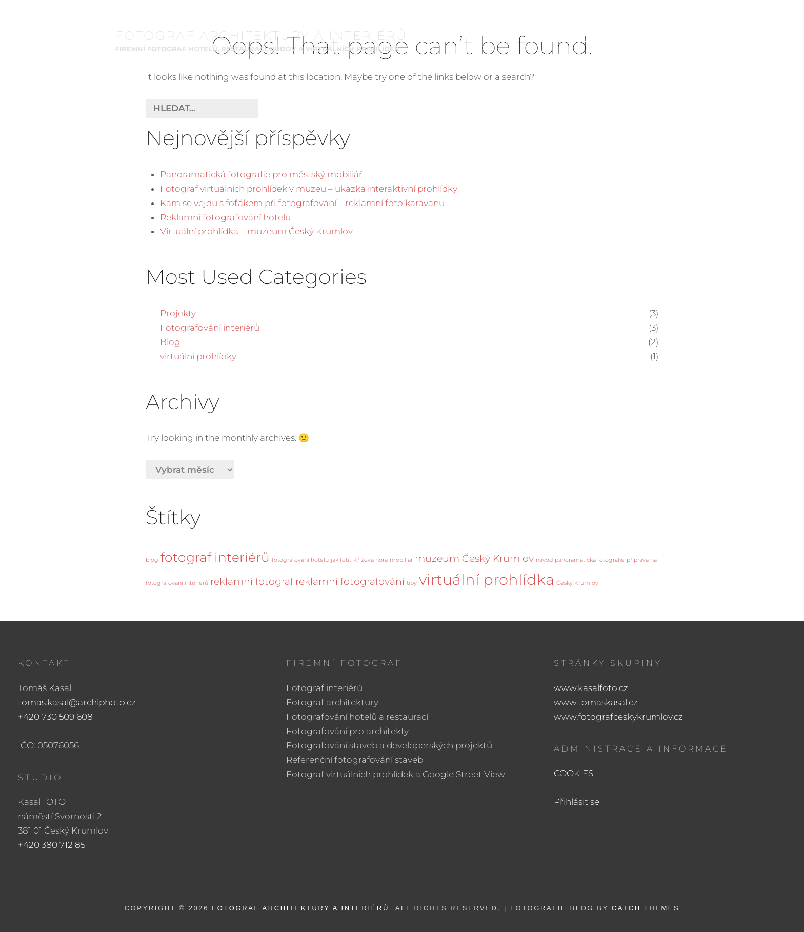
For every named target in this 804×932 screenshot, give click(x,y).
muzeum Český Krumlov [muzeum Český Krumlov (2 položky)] (474, 558)
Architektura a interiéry (594, 40)
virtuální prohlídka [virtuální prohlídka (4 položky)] (486, 580)
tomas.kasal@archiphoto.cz (77, 702)
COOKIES (573, 773)
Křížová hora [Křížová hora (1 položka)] (370, 560)
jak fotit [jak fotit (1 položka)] (341, 560)
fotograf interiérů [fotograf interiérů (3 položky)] (215, 557)
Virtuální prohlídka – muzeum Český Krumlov (256, 231)
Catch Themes (646, 908)
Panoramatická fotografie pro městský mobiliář (261, 174)
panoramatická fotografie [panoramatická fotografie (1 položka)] (590, 560)
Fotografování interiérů (209, 327)
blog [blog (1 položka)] (152, 560)
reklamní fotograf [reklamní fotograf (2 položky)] (251, 581)
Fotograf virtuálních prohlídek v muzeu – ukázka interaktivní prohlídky (308, 189)
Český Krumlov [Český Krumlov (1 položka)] (577, 583)
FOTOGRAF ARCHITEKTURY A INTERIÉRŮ (261, 36)
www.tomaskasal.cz (596, 702)
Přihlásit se (576, 802)
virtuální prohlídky (198, 356)
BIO (685, 40)
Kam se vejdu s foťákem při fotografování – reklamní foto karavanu (302, 203)
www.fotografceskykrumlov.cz (618, 717)
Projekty (178, 313)
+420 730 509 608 (55, 717)
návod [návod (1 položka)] (544, 560)
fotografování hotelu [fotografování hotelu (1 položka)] (300, 560)
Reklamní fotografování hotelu (225, 217)
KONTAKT (730, 40)
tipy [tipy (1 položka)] (412, 583)
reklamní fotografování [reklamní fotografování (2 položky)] (350, 581)
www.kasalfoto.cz (591, 688)
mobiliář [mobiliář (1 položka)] (401, 560)
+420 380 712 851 (53, 845)
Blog (170, 342)
